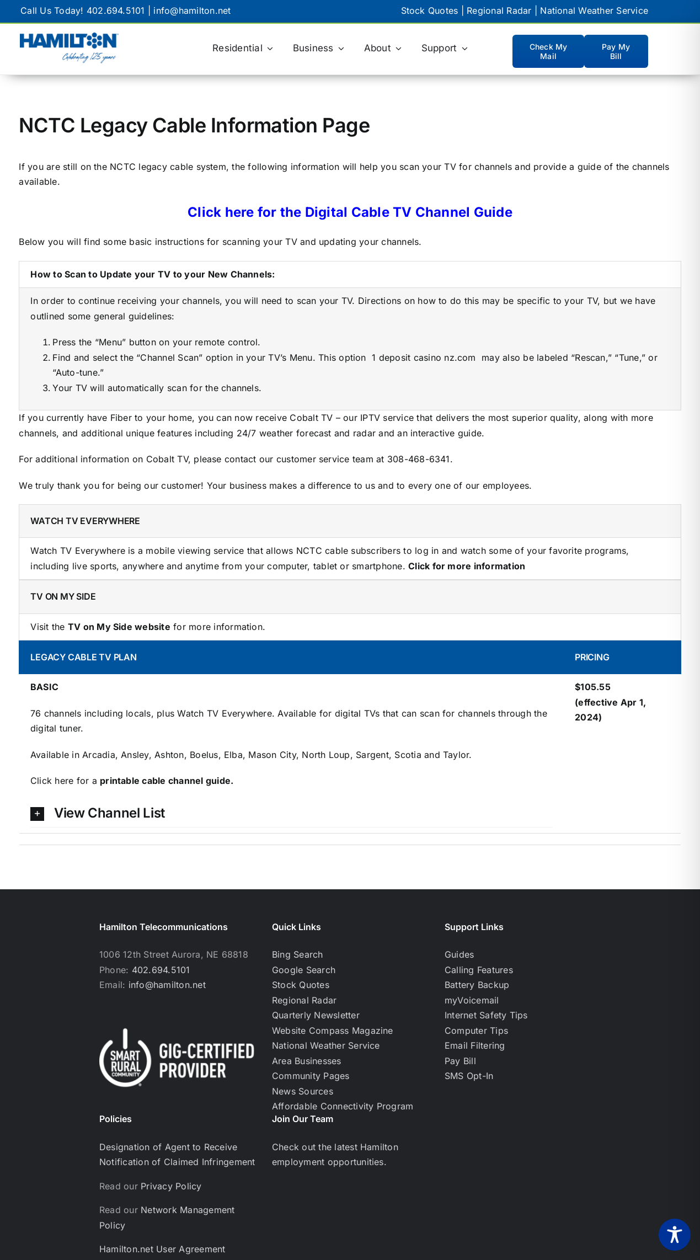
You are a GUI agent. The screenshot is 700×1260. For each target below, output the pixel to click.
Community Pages (311, 1075)
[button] (291, 813)
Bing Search (297, 954)
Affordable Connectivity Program (342, 1106)
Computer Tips (476, 1030)
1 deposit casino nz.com (424, 357)
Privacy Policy (171, 1186)
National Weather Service (594, 10)
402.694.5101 (116, 10)
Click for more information (466, 566)
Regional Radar (499, 10)
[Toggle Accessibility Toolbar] (675, 1235)
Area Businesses (306, 1060)
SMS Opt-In (469, 1075)
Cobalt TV (311, 417)
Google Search (303, 969)
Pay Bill (460, 1060)
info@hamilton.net (192, 10)
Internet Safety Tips (486, 1015)
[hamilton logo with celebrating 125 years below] (69, 36)
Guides (459, 954)
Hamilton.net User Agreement (162, 1248)
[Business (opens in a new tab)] (319, 48)
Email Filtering (475, 1045)
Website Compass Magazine (332, 1030)
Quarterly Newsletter (316, 1015)
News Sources (302, 1091)
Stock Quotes (429, 10)
